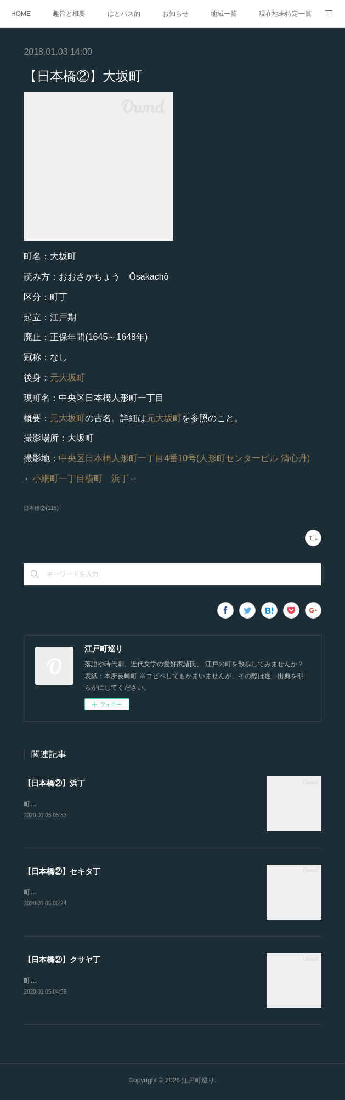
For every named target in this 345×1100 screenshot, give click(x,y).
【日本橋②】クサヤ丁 (62, 961)
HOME (21, 14)
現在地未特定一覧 (285, 14)
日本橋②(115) (41, 508)
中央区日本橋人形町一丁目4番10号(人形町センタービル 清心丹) (184, 458)
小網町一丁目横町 (67, 478)
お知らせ (175, 14)
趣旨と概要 (69, 14)
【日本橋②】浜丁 (54, 783)
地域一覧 (224, 14)
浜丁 (120, 478)
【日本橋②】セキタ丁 (62, 871)
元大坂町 (67, 377)
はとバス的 (124, 14)
